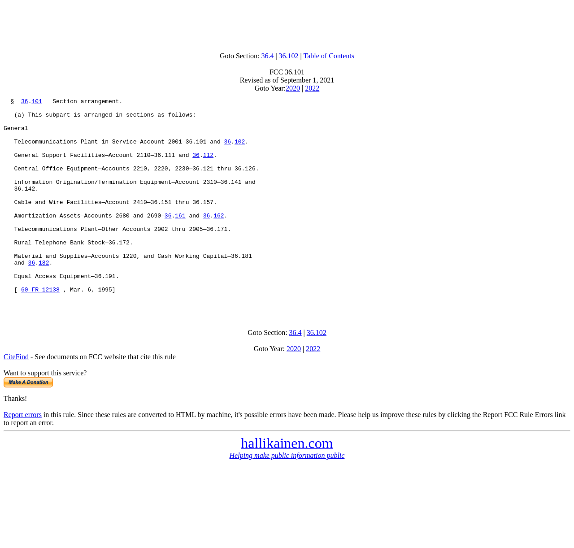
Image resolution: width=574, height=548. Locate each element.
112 (208, 167)
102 (240, 151)
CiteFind (16, 398)
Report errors (23, 456)
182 (44, 296)
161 (180, 239)
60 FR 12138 (40, 328)
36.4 (267, 56)
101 (36, 102)
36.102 (289, 56)
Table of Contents (329, 56)
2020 (293, 88)
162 (218, 239)
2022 (312, 88)
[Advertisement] (287, 24)
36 (24, 102)
